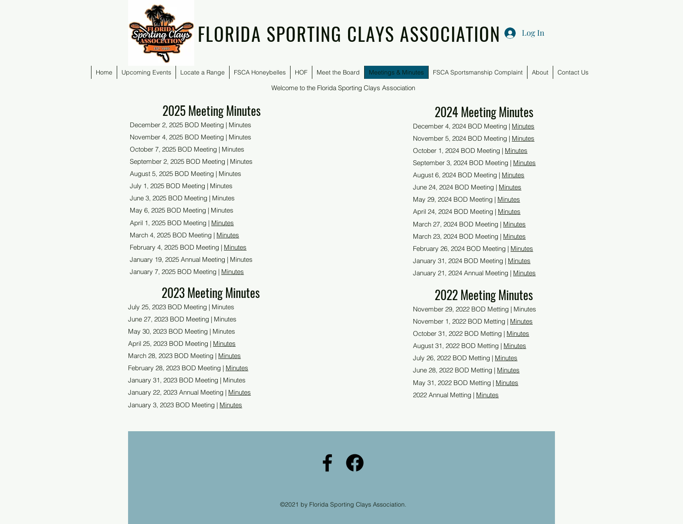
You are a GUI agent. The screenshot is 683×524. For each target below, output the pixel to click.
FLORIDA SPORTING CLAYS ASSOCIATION (349, 33)
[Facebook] (327, 462)
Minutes (222, 223)
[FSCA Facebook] (354, 462)
